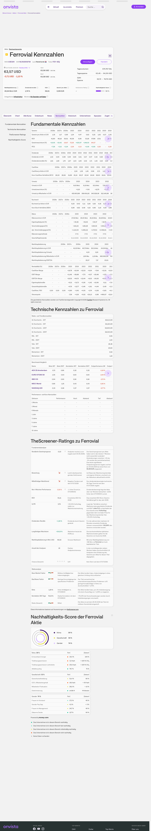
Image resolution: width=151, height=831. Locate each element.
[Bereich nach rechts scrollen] (111, 115)
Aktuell (56, 7)
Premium (79, 7)
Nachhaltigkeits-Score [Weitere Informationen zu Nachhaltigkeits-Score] (102, 88)
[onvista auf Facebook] (34, 829)
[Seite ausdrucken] (110, 55)
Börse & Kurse (7, 13)
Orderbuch (39, 116)
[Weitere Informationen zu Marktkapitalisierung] (10, 91)
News (49, 116)
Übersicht (7, 116)
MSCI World (36, 383)
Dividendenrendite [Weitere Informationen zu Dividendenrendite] (30, 88)
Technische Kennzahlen (16, 129)
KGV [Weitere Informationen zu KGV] (46, 88)
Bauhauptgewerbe (15, 49)
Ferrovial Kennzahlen (34, 13)
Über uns (135, 829)
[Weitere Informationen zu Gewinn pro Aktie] (60, 91)
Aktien (14, 13)
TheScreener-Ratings (17, 134)
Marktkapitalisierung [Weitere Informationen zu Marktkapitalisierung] (10, 88)
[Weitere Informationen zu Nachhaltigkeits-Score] (102, 91)
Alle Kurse (27, 116)
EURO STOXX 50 (38, 375)
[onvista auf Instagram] (43, 829)
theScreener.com (73, 609)
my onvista (67, 7)
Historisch (72, 116)
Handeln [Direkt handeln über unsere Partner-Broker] (104, 62)
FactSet (89, 300)
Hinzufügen (87, 62)
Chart (17, 116)
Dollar (91, 829)
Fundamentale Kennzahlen (15, 124)
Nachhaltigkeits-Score (17, 140)
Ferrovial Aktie (22, 13)
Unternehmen (85, 116)
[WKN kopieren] (11, 62)
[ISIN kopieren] (25, 62)
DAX (74, 829)
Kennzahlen (60, 116)
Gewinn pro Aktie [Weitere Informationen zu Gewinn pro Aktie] (62, 88)
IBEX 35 (35, 379)
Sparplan (97, 116)
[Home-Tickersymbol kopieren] (54, 62)
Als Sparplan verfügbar (38, 97)
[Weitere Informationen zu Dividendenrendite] (27, 91)
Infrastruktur (18, 97)
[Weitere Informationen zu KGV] (47, 91)
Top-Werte (109, 829)
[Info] (17, 88)
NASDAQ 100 (37, 388)
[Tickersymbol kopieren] (58, 62)
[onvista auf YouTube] (38, 829)
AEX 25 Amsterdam (39, 370)
